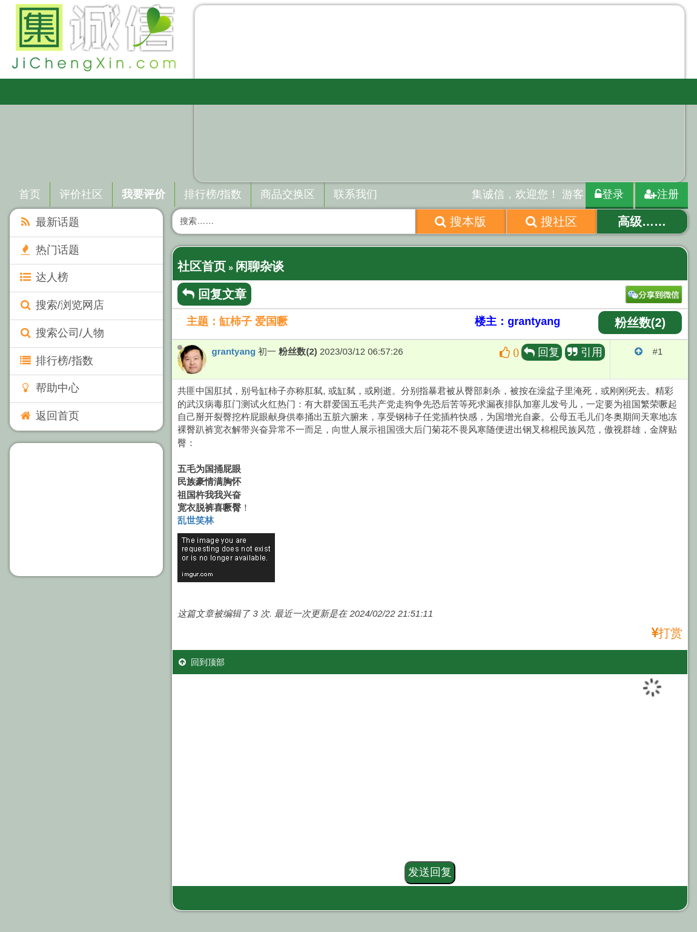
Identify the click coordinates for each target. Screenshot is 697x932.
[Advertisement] (86, 509)
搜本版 (460, 221)
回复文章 (214, 294)
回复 (542, 352)
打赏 (670, 633)
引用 (585, 352)
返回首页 (49, 416)
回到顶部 (202, 662)
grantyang (234, 351)
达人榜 (43, 277)
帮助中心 (49, 388)
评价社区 (81, 194)
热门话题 (49, 250)
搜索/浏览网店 (61, 305)
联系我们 (355, 194)
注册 (661, 194)
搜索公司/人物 (61, 333)
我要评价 (143, 194)
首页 (30, 194)
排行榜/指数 (213, 194)
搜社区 (551, 221)
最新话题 (49, 222)
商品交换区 (287, 194)
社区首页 (201, 266)
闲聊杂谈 (260, 266)
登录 (609, 194)
